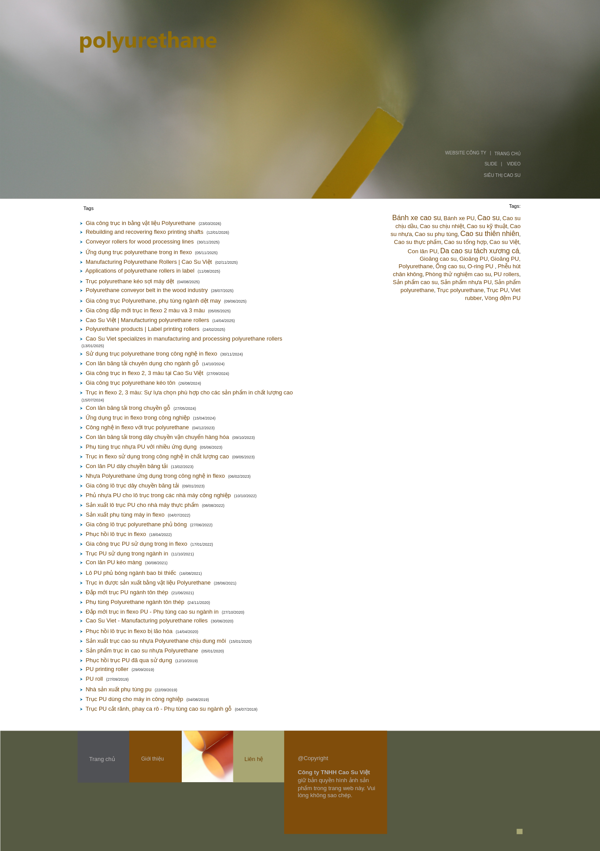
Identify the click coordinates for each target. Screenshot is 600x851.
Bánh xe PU (458, 218)
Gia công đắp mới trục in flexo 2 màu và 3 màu (145, 310)
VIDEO (514, 163)
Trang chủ (102, 759)
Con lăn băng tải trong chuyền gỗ (128, 408)
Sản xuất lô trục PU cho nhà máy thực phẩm (142, 505)
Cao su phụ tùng (436, 234)
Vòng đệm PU (502, 298)
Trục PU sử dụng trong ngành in (127, 553)
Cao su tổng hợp (465, 242)
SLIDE (490, 163)
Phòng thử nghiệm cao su (458, 274)
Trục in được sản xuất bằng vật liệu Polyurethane (148, 582)
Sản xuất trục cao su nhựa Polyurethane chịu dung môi (156, 640)
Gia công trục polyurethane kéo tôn (130, 382)
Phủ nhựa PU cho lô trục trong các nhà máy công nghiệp (158, 495)
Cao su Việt (504, 242)
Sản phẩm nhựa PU (465, 282)
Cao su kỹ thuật (487, 226)
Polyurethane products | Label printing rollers (142, 329)
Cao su (488, 217)
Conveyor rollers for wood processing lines (140, 241)
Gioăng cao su (438, 258)
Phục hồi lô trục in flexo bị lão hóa (129, 631)
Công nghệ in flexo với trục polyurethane (137, 427)
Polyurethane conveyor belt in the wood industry (147, 290)
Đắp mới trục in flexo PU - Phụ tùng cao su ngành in (152, 611)
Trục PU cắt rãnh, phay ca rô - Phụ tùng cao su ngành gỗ (159, 708)
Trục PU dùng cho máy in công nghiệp (134, 699)
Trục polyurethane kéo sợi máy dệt (130, 281)
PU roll (94, 678)
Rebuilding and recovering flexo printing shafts (144, 232)
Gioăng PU (473, 258)
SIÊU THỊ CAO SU (502, 175)
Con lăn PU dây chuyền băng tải (127, 466)
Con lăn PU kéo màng (114, 562)
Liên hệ (253, 759)
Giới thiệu (152, 759)
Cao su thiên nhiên (490, 233)
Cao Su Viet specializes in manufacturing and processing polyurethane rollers (184, 338)
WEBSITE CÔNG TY (465, 152)
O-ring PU (481, 266)
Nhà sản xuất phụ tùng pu (118, 689)
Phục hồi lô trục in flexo (116, 534)
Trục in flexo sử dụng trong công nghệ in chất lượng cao (157, 456)
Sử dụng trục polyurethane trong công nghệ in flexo (151, 353)
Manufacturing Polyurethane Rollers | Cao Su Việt (149, 262)
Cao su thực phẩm (417, 242)
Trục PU (497, 290)
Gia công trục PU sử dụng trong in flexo (136, 543)
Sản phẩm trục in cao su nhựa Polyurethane (142, 650)
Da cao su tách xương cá (479, 251)
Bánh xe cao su (416, 217)
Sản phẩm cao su (415, 282)
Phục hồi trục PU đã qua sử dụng (129, 660)
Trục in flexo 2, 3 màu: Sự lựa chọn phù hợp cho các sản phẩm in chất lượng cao (189, 392)
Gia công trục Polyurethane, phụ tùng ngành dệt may (153, 300)
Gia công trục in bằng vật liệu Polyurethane (140, 223)
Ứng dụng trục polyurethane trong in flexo (139, 252)
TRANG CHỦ (508, 153)
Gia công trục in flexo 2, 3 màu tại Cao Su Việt (144, 373)
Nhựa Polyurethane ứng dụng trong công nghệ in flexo (155, 475)
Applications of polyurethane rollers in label (140, 270)
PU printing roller (107, 669)
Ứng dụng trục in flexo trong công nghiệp (138, 417)
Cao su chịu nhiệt (442, 226)
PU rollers (506, 274)
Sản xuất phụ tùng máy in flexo (125, 514)
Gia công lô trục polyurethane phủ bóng (136, 524)
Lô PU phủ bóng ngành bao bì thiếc (131, 573)
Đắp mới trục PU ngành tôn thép (127, 592)
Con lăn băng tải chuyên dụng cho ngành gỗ (142, 363)
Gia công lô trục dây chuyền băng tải (132, 485)
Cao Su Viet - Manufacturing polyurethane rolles (147, 620)
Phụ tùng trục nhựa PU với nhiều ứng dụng (141, 446)
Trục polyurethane (460, 290)
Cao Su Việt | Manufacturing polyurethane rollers (147, 320)
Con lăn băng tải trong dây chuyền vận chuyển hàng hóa (157, 437)
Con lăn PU (422, 251)
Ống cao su (450, 266)
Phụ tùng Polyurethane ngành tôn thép (135, 602)
